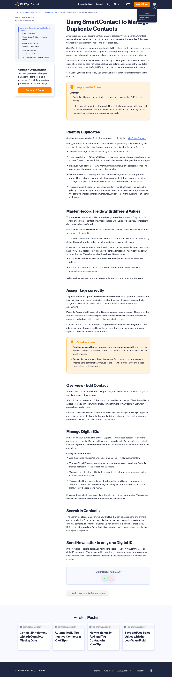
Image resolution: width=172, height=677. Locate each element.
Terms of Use (140, 671)
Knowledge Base (85, 4)
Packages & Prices (35, 90)
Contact (99, 4)
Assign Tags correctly (30, 43)
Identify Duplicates (28, 34)
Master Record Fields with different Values (34, 38)
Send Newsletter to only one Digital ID (35, 57)
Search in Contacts (29, 54)
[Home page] (17, 12)
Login (147, 13)
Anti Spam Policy (124, 671)
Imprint (97, 671)
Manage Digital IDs (29, 50)
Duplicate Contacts (137, 138)
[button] (105, 578)
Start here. (142, 19)
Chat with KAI (142, 4)
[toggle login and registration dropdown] (154, 4)
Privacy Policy (108, 671)
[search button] (108, 4)
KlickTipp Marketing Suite (47, 12)
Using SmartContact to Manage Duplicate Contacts (35, 29)
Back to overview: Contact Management (87, 593)
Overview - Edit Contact (30, 47)
